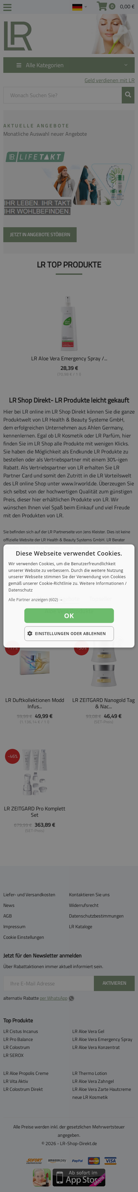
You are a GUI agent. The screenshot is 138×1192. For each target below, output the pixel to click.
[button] (68, 599)
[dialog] (68, 596)
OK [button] (69, 615)
